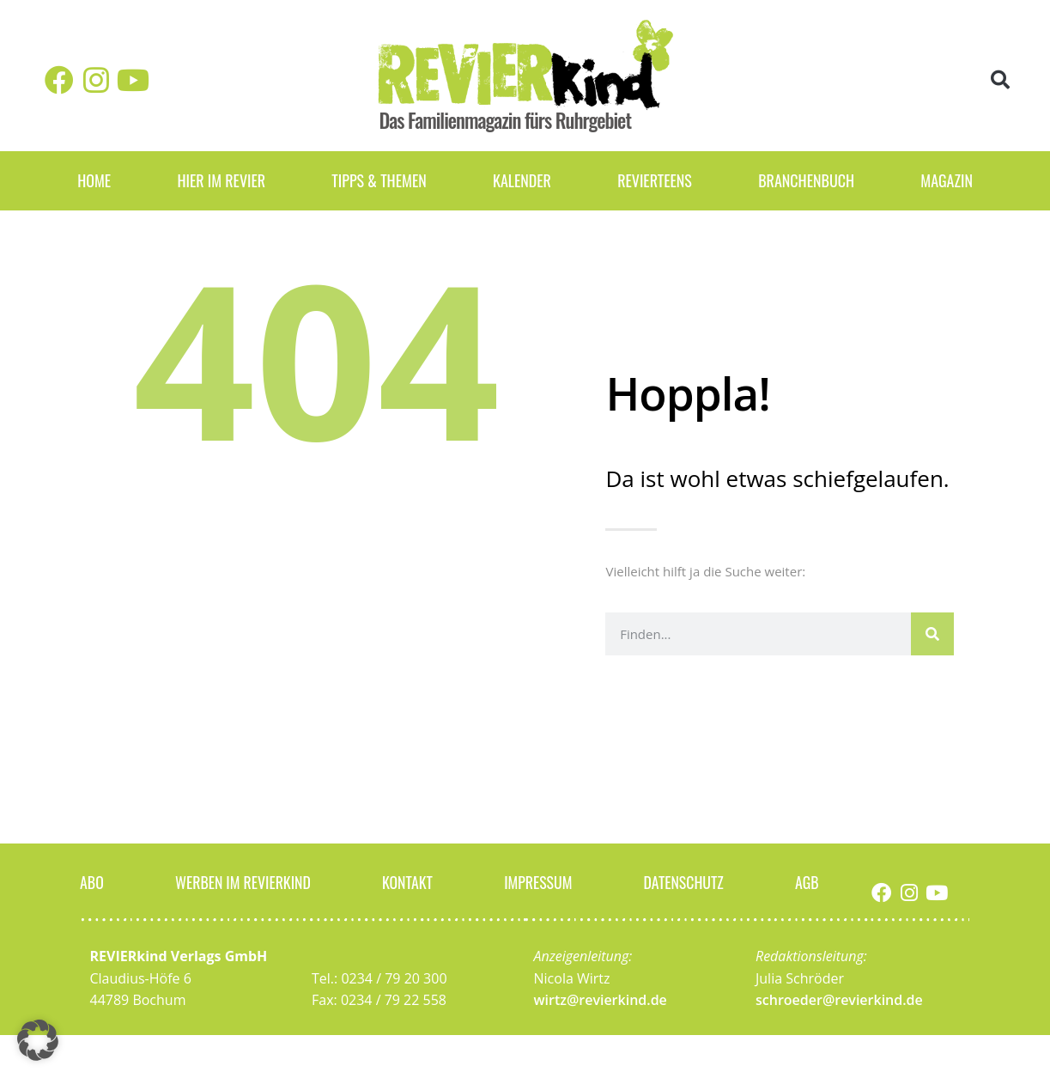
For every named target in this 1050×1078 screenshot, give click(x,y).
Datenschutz (683, 881)
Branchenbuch (806, 180)
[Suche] (932, 633)
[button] (1000, 80)
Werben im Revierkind (243, 881)
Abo (92, 881)
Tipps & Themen (378, 180)
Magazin (946, 180)
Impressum (538, 881)
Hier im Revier (221, 180)
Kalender (522, 180)
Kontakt (408, 881)
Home (94, 180)
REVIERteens (654, 180)
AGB (807, 881)
